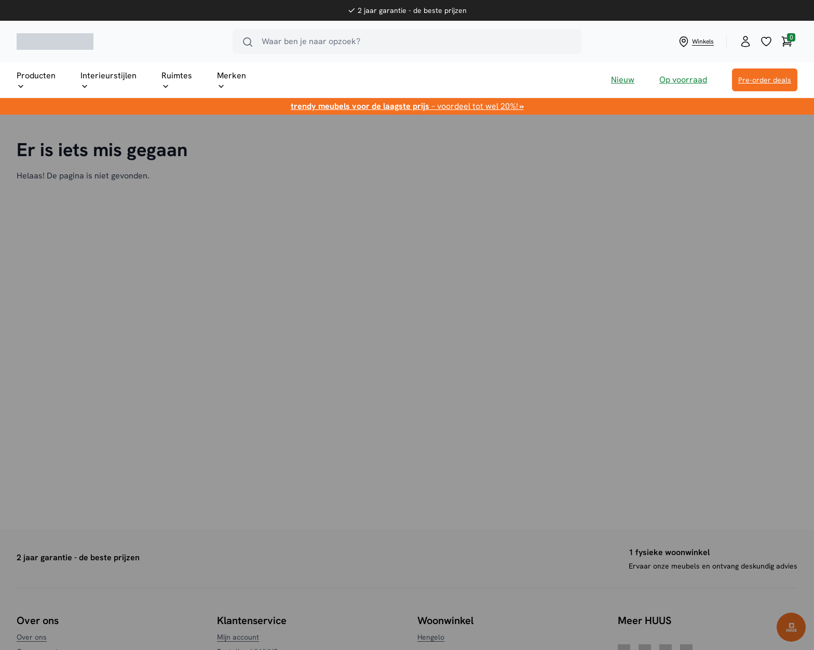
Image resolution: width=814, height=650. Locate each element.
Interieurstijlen (108, 80)
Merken (231, 80)
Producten (36, 80)
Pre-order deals (764, 80)
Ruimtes (176, 80)
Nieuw (622, 79)
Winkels (695, 41)
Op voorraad (683, 79)
